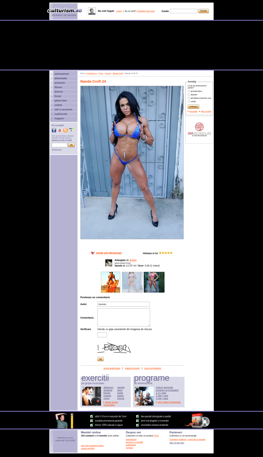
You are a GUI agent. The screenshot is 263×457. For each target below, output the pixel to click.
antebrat (108, 390)
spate (120, 393)
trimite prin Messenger (109, 253)
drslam (133, 260)
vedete (58, 105)
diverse (59, 91)
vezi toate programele (169, 402)
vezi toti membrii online (92, 445)
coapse (107, 395)
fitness (58, 87)
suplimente (61, 114)
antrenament (62, 73)
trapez (120, 395)
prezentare (131, 439)
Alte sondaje (206, 111)
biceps (107, 393)
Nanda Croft (118, 73)
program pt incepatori (167, 390)
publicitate (131, 445)
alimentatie (61, 78)
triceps (120, 398)
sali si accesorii (63, 109)
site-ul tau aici (177, 442)
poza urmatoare (152, 368)
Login (119, 11)
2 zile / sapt (162, 395)
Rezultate (193, 111)
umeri (107, 398)
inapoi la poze (132, 368)
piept (119, 390)
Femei (108, 73)
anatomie (60, 82)
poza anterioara (112, 368)
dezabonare (57, 149)
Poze (101, 73)
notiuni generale (164, 387)
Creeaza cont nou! (146, 11)
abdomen (108, 387)
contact (129, 447)
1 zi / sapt (161, 393)
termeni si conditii (134, 442)
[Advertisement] (131, 46)
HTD (156, 435)
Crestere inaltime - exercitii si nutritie (188, 439)
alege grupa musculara (111, 403)
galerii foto (61, 100)
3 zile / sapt (162, 398)
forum (58, 96)
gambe (121, 387)
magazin (59, 118)
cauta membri (87, 448)
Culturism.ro (92, 73)
